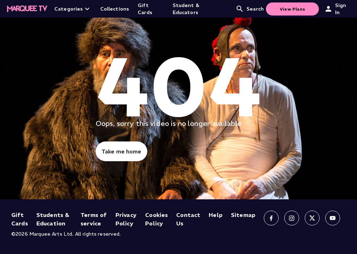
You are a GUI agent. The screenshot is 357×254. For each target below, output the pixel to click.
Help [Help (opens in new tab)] (215, 214)
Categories (72, 9)
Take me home (121, 151)
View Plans (292, 9)
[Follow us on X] (312, 218)
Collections (114, 9)
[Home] (27, 8)
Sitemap (243, 214)
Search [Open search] (250, 9)
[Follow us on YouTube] (332, 218)
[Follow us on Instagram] (291, 218)
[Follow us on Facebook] (271, 218)
